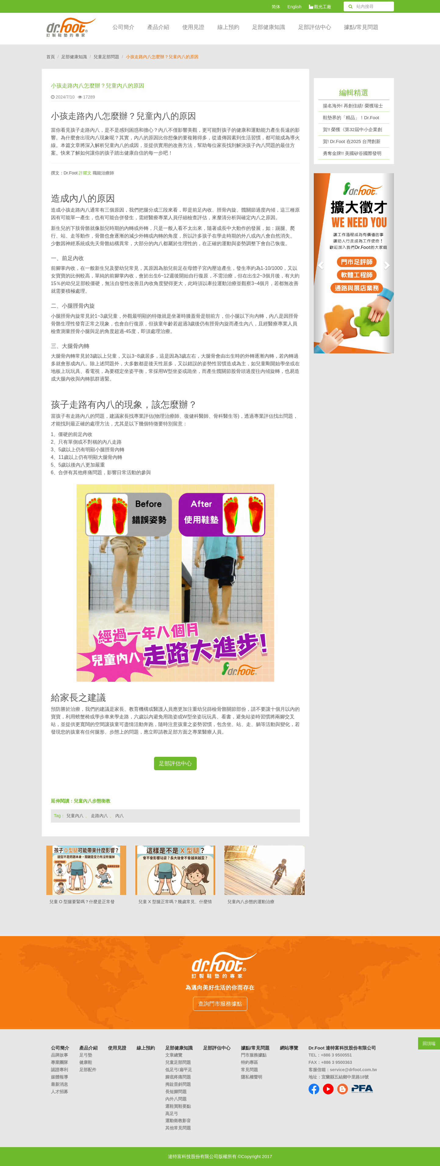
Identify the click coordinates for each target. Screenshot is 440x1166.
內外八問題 (176, 1098)
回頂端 (429, 1043)
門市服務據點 (254, 1055)
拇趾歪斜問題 (178, 1084)
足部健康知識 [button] (268, 27)
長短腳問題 (176, 1091)
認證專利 (59, 1069)
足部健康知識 (74, 56)
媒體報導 (59, 1077)
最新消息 (59, 1084)
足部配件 (87, 1069)
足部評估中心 (314, 27)
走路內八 (99, 815)
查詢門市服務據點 (220, 1004)
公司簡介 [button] (123, 27)
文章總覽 (173, 1055)
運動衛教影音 (178, 1120)
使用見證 (193, 27)
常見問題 (249, 1069)
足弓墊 (85, 1055)
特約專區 (249, 1062)
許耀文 (85, 172)
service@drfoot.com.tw (353, 1069)
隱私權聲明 (251, 1077)
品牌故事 (59, 1055)
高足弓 (171, 1113)
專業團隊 (59, 1062)
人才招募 (59, 1091)
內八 (119, 815)
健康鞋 (85, 1062)
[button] (320, 263)
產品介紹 (158, 27)
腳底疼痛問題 (178, 1077)
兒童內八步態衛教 (92, 800)
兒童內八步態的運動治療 (250, 901)
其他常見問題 (178, 1127)
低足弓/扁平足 (178, 1069)
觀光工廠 (320, 6)
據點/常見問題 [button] (361, 27)
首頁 (50, 56)
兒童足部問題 (106, 56)
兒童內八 (75, 815)
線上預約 (228, 27)
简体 (276, 6)
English (295, 6)
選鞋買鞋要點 (178, 1106)
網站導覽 (289, 1047)
